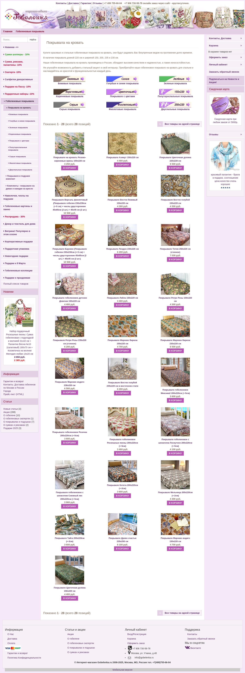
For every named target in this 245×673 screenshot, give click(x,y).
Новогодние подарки (15, 256)
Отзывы (98, 3)
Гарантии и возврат (13, 381)
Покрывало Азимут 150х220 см (122, 157)
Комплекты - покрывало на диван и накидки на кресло (20, 187)
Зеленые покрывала (18, 128)
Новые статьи (10, 409)
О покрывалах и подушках (17, 421)
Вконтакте (193, 648)
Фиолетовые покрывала (19, 163)
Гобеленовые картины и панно (17, 208)
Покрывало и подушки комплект (18, 177)
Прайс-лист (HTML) (13, 394)
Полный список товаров (15, 283)
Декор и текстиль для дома (19, 224)
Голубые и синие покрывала (21, 121)
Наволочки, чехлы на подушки (16, 197)
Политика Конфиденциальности (24, 657)
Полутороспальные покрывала (17, 148)
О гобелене (9, 415)
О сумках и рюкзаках (14, 425)
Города (7, 391)
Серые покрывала (17, 157)
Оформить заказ (225, 57)
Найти (33, 39)
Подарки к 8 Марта (14, 263)
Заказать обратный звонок (224, 72)
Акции (6, 412)
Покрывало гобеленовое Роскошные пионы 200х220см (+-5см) (122, 442)
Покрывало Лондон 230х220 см (122, 249)
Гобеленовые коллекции (17, 270)
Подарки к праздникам (16, 278)
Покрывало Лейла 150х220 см (122, 298)
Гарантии (86, 3)
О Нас (10, 634)
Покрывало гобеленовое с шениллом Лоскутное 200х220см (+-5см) (175, 442)
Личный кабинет (225, 64)
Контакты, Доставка (225, 38)
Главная (7, 31)
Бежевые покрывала (18, 114)
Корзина (225, 45)
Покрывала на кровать (18, 108)
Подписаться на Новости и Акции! (224, 81)
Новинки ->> (11, 47)
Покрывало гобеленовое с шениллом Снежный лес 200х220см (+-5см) (69, 495)
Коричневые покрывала (19, 134)
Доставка (73, 3)
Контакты (61, 3)
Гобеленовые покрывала (30, 31)
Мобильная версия (122, 669)
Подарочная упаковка (16, 249)
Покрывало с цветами (18, 141)
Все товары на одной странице (182, 124)
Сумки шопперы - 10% (16, 54)
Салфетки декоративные (18, 79)
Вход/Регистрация (136, 634)
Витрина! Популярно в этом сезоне (16, 233)
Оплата (11, 643)
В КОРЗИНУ (69, 168)
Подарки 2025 (10, 428)
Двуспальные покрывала (20, 170)
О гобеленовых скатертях (16, 418)
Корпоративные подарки (18, 241)
